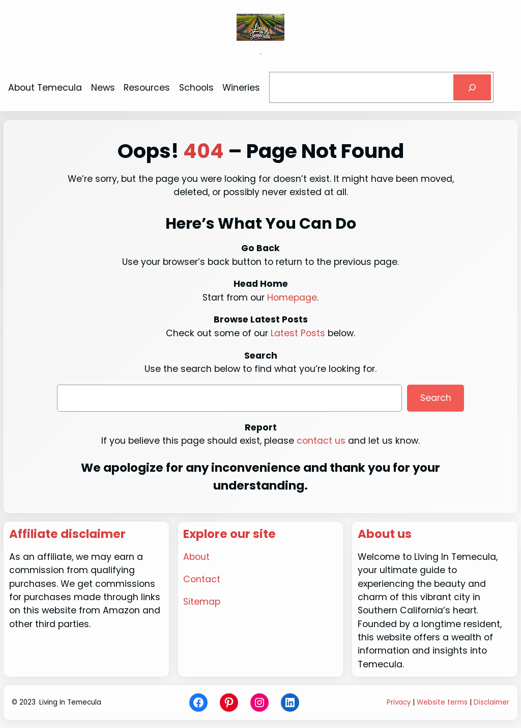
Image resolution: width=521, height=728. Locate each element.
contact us (321, 441)
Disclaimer (491, 702)
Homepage (292, 297)
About (196, 557)
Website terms (442, 702)
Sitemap (201, 602)
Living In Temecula (70, 702)
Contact (201, 579)
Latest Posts (298, 333)
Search (435, 398)
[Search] (472, 87)
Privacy (399, 702)
